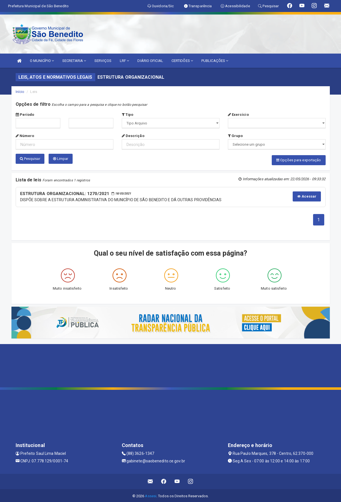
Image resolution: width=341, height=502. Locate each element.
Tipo (127, 114)
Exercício (238, 114)
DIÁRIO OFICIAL (150, 61)
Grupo (235, 136)
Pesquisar (30, 159)
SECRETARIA (74, 61)
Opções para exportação (298, 160)
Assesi (150, 495)
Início (20, 92)
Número (25, 136)
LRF (124, 61)
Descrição (133, 136)
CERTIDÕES (182, 61)
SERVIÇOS (102, 61)
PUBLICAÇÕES (214, 61)
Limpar (60, 159)
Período (25, 114)
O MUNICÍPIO (42, 61)
